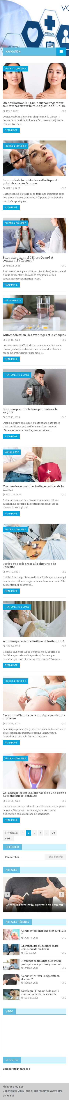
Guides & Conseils (15, 68)
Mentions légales (13, 1086)
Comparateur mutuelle (16, 1068)
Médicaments (13, 300)
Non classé (12, 452)
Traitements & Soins (17, 374)
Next (8, 838)
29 (53, 832)
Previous (11, 832)
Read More (11, 130)
